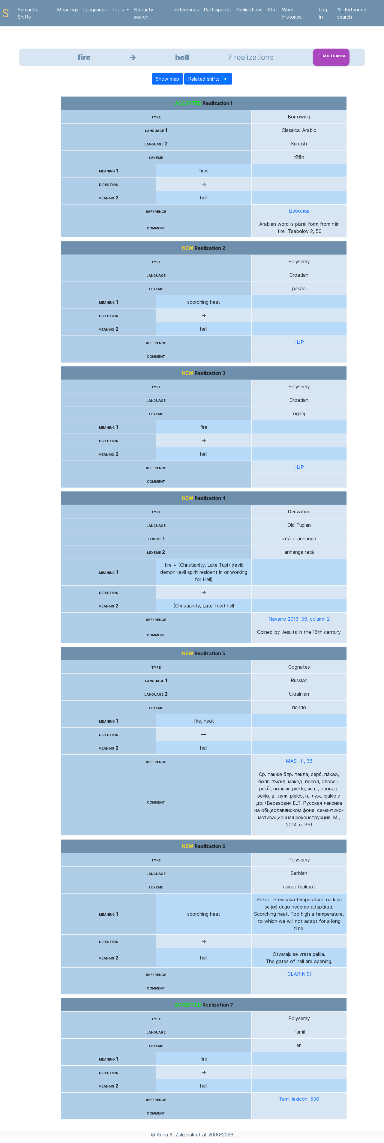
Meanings (67, 10)
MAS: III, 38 (299, 761)
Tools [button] (118, 10)
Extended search (352, 13)
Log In (323, 13)
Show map (167, 79)
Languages (95, 10)
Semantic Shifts (28, 13)
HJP (299, 342)
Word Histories (292, 13)
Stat (272, 10)
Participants (217, 10)
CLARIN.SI (299, 974)
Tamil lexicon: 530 (299, 1099)
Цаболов (299, 211)
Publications (249, 10)
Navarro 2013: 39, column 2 (299, 619)
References (186, 10)
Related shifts (208, 79)
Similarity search (143, 13)
